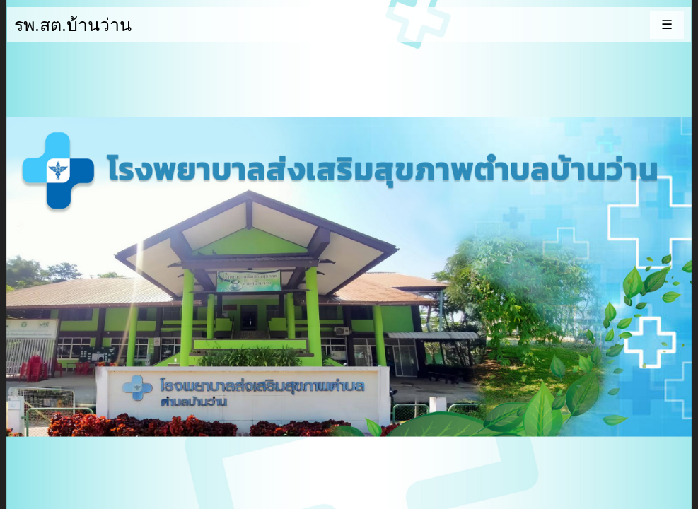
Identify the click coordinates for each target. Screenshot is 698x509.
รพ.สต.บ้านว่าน (73, 24)
